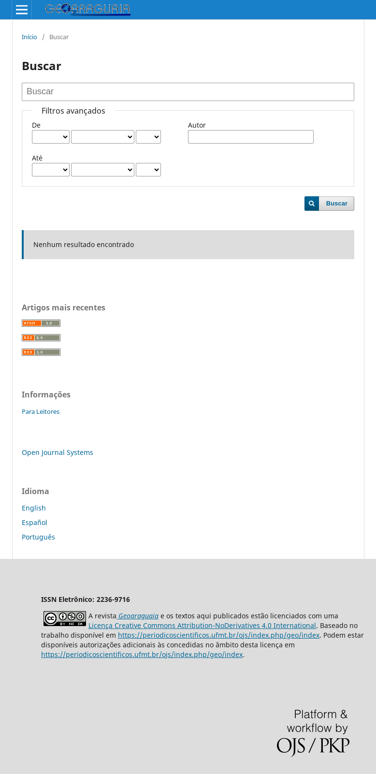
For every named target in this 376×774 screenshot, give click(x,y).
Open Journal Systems (57, 452)
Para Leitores (40, 411)
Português (38, 536)
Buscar (336, 203)
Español (34, 522)
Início (29, 36)
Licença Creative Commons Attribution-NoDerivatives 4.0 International (202, 625)
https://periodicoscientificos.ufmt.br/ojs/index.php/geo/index (218, 635)
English (34, 507)
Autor (197, 125)
